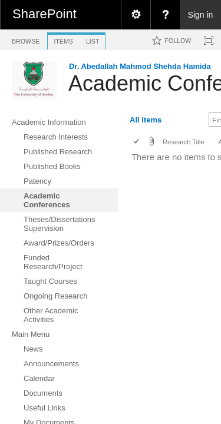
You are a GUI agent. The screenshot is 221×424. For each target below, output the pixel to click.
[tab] (25, 39)
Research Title (183, 141)
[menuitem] (135, 14)
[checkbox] (137, 142)
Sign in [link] (200, 14)
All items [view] (145, 119)
